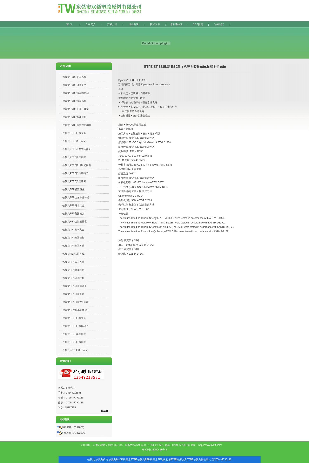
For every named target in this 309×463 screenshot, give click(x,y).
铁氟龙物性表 (201, 459)
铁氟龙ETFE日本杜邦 (74, 342)
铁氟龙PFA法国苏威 (73, 261)
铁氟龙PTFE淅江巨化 (74, 141)
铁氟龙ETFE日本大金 (74, 318)
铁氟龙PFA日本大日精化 (75, 302)
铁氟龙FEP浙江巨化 (73, 189)
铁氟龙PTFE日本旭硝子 (75, 173)
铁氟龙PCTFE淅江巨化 (75, 350)
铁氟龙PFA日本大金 (73, 229)
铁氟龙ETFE (170, 459)
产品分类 (112, 24)
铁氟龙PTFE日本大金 (74, 133)
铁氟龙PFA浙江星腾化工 (75, 310)
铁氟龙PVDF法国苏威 (74, 101)
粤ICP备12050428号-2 (154, 449)
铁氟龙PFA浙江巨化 (73, 269)
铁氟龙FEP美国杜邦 (73, 213)
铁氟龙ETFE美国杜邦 (74, 334)
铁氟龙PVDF (115, 459)
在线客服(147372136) (71, 432)
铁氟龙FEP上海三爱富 (74, 221)
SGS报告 (198, 24)
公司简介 (91, 24)
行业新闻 (134, 24)
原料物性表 (176, 24)
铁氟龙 (91, 459)
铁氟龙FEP (143, 459)
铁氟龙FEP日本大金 (73, 205)
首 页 (69, 24)
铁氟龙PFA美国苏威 (73, 245)
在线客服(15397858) (70, 427)
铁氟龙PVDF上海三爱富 (75, 109)
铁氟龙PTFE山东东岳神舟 (76, 149)
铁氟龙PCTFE (185, 459)
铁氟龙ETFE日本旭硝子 (75, 326)
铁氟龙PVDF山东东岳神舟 (76, 125)
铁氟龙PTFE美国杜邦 (74, 157)
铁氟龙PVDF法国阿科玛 (75, 93)
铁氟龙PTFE (130, 459)
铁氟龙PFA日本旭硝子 (74, 285)
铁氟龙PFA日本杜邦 (73, 277)
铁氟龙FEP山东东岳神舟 (75, 197)
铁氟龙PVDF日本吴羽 (74, 84)
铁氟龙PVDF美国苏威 (74, 76)
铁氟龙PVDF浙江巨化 (74, 117)
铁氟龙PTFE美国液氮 (74, 181)
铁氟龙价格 (102, 459)
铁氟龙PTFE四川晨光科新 (76, 165)
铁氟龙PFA (156, 459)
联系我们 (219, 24)
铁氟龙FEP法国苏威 (73, 253)
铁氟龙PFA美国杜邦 (73, 237)
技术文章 (155, 24)
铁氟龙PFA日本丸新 (73, 294)
